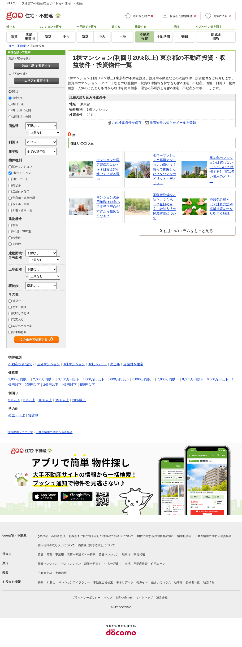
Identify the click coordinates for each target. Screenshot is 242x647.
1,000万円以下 (19, 379)
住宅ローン (158, 563)
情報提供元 (184, 536)
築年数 (13, 152)
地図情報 (208, 582)
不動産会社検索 (103, 582)
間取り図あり (20, 313)
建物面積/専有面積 (16, 255)
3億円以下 (50, 385)
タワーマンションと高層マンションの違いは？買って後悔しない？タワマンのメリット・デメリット (164, 169)
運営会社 (162, 597)
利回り (13, 142)
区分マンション (22, 166)
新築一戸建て (92, 563)
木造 (15, 225)
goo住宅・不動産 (14, 535)
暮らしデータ (124, 582)
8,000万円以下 (192, 379)
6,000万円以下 (143, 379)
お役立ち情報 (11, 582)
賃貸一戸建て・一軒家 (81, 554)
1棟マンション (21, 173)
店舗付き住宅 (20, 191)
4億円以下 (69, 385)
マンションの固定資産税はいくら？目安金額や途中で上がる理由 (108, 169)
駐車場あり (19, 332)
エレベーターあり (23, 325)
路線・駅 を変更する (36, 65)
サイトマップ (144, 597)
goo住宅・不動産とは (51, 536)
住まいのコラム (161, 582)
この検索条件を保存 (127, 122)
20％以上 (79, 400)
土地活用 (61, 573)
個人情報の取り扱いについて (56, 545)
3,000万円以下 (68, 379)
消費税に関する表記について (96, 545)
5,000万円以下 (118, 379)
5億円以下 (87, 385)
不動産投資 (141, 563)
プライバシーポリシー (86, 597)
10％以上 (45, 400)
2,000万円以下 (44, 379)
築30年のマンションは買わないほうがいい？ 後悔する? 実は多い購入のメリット (222, 169)
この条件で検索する (34, 339)
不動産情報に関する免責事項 (54, 432)
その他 (16, 244)
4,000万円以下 (93, 379)
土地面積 (15, 269)
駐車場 (126, 554)
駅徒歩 (13, 286)
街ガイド (142, 582)
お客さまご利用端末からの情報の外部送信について (101, 536)
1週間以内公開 (21, 116)
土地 (127, 563)
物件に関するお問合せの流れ (155, 536)
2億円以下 (32, 385)
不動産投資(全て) (21, 364)
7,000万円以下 (168, 379)
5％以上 (29, 400)
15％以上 (62, 400)
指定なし (18, 98)
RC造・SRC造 (21, 231)
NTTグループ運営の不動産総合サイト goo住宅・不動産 (44, 3)
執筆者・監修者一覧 (187, 582)
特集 (40, 582)
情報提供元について (20, 432)
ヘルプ (108, 597)
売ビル (16, 185)
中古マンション (71, 563)
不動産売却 (45, 573)
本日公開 (18, 104)
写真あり (18, 319)
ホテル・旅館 (20, 204)
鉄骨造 (16, 237)
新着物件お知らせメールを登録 (173, 122)
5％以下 (14, 400)
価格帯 (13, 126)
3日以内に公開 (21, 110)
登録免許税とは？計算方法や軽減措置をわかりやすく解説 (221, 207)
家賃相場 (139, 554)
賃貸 (40, 554)
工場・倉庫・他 (22, 210)
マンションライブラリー (74, 582)
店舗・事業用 (55, 554)
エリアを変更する (36, 80)
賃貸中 (16, 301)
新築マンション (48, 563)
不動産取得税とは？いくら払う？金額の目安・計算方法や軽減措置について (164, 206)
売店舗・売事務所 (23, 197)
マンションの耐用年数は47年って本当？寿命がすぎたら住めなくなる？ (108, 206)
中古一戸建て (112, 563)
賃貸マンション (109, 554)
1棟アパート (20, 179)
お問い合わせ (124, 597)
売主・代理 (19, 307)
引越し (51, 582)
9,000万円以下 (217, 379)
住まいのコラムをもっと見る (188, 231)
